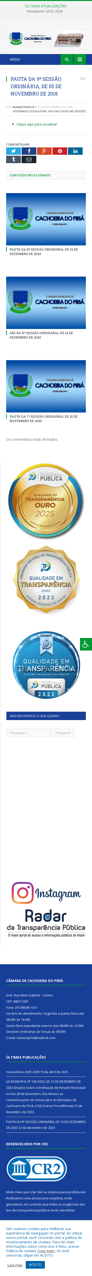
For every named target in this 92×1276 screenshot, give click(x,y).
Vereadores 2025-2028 (45, 11)
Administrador (24, 107)
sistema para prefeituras (66, 1192)
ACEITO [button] (35, 1264)
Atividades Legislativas (30, 111)
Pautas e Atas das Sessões (67, 111)
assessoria (40, 1198)
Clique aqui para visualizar (36, 124)
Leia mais (46, 1250)
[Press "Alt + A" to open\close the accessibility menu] (86, 644)
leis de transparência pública (27, 1210)
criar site (36, 1192)
